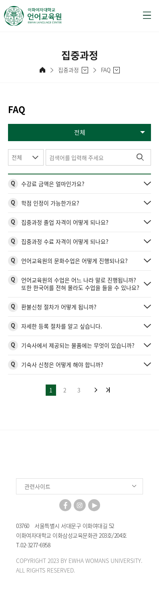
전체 (17, 157)
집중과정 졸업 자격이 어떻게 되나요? (65, 222)
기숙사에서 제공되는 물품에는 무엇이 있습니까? (78, 345)
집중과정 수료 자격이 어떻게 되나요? (65, 241)
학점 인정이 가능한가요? (50, 203)
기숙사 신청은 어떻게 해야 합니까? (62, 364)
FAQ (106, 70)
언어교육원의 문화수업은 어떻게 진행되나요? (74, 261)
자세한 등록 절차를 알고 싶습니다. (61, 326)
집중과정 (68, 70)
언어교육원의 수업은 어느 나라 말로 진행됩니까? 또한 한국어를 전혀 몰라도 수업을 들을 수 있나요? (80, 283)
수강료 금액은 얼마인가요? (53, 184)
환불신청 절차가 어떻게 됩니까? (59, 307)
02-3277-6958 (35, 545)
